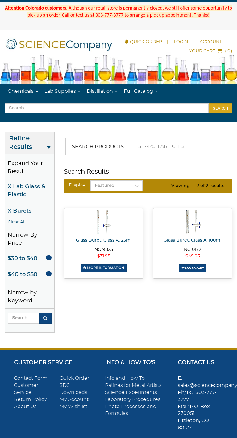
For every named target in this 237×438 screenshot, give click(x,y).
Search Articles (161, 146)
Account (211, 42)
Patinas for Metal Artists (133, 385)
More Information (103, 268)
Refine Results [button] (20, 142)
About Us (25, 406)
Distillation (100, 91)
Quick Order (143, 42)
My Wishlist (73, 406)
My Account (74, 399)
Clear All (17, 222)
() (210, 51)
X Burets (19, 211)
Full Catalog (138, 91)
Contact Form (31, 378)
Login (181, 42)
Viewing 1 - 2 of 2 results (197, 186)
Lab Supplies (60, 91)
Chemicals (21, 91)
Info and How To (125, 378)
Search (220, 108)
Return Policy (30, 399)
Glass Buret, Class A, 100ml (193, 240)
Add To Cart (192, 268)
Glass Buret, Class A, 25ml (104, 240)
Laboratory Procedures (132, 399)
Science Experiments (131, 392)
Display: (77, 185)
